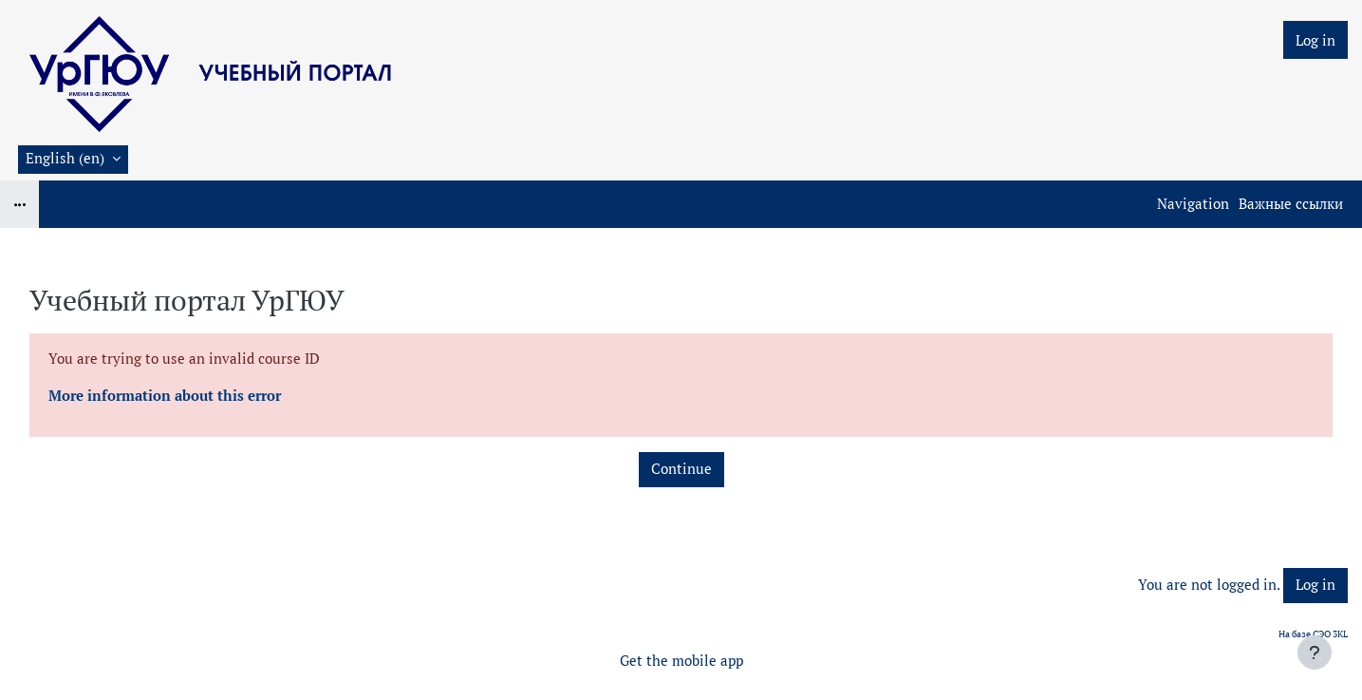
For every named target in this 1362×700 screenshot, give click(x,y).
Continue (681, 469)
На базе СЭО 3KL (1313, 634)
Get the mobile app (681, 661)
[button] (73, 159)
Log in (1315, 40)
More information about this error (164, 396)
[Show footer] (1314, 652)
